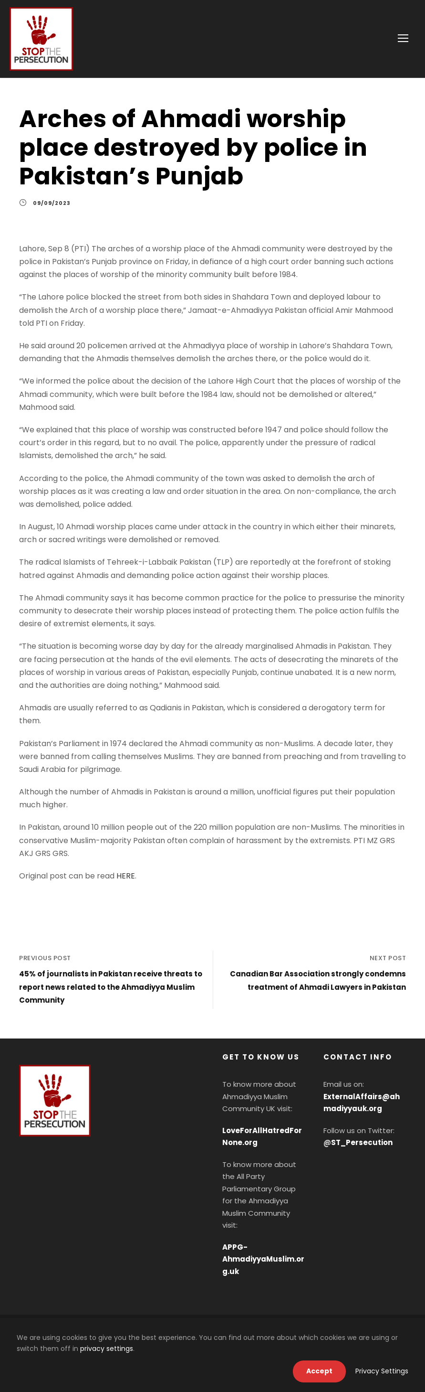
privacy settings (106, 1348)
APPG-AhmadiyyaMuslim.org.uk (263, 1259)
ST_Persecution (362, 1142)
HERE (125, 883)
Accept (319, 1371)
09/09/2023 (52, 211)
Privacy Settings (381, 1371)
